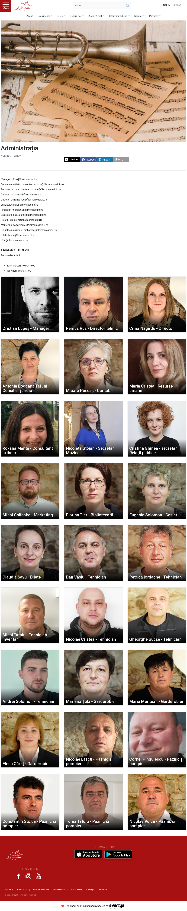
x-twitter (71, 159)
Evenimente (44, 16)
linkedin (104, 159)
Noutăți (138, 16)
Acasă (29, 16)
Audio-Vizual (95, 16)
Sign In (165, 5)
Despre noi (76, 16)
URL (119, 159)
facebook (89, 159)
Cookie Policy (76, 890)
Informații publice (118, 16)
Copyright (90, 890)
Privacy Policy (59, 890)
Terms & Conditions (40, 890)
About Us (9, 890)
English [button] (177, 5)
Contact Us (22, 890)
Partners (154, 16)
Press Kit (103, 890)
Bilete (60, 16)
